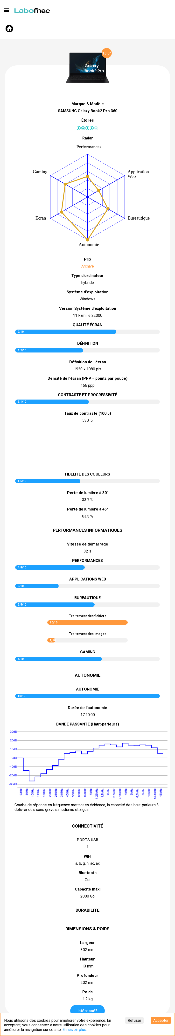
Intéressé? (87, 1010)
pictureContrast (87, 448)
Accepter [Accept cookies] (160, 1020)
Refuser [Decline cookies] (134, 1020)
